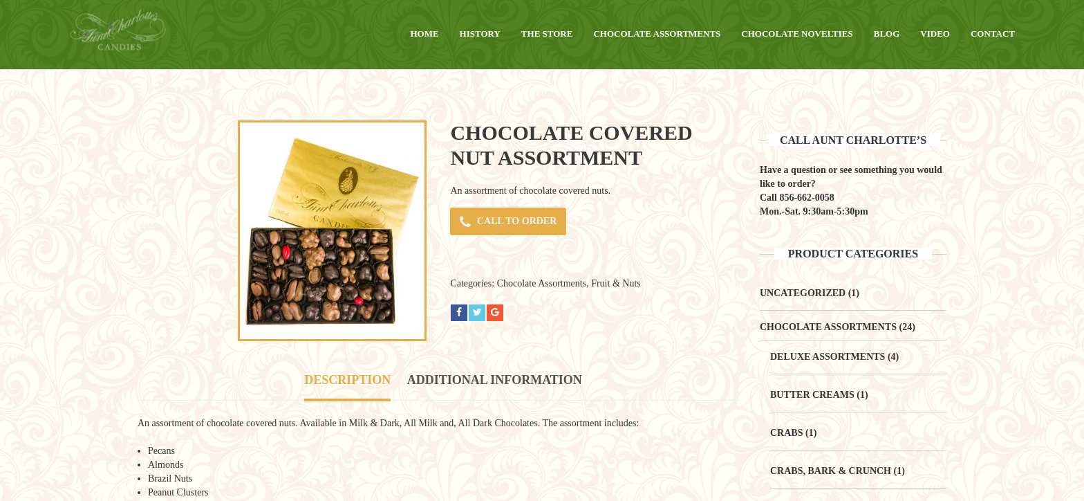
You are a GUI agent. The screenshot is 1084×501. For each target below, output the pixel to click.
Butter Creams (812, 395)
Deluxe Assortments (827, 357)
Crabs (786, 433)
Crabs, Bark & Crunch (830, 471)
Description (347, 380)
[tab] (347, 381)
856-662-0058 (806, 197)
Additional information (494, 380)
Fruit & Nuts (616, 283)
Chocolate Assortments (542, 283)
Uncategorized (802, 293)
